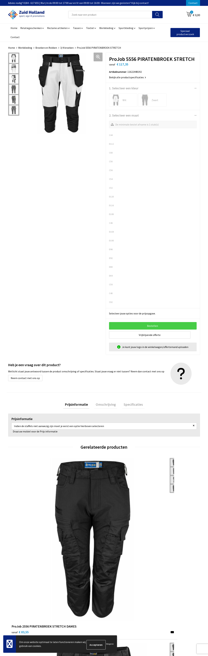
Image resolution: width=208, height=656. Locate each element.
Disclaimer (160, 585)
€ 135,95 (68, 527)
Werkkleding (25, 47)
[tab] (79, 405)
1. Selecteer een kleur (123, 88)
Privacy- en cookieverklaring (170, 580)
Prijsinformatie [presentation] (79, 405)
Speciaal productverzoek (185, 32)
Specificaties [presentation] (130, 405)
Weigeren (110, 644)
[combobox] (110, 14)
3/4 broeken (67, 47)
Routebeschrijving (94, 590)
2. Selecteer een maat (124, 115)
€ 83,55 (20, 517)
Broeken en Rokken (46, 47)
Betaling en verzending (97, 585)
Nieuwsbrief (90, 580)
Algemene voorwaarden (167, 575)
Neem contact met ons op (25, 378)
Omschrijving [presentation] (106, 405)
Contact (193, 3)
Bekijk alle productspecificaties (127, 77)
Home (11, 47)
